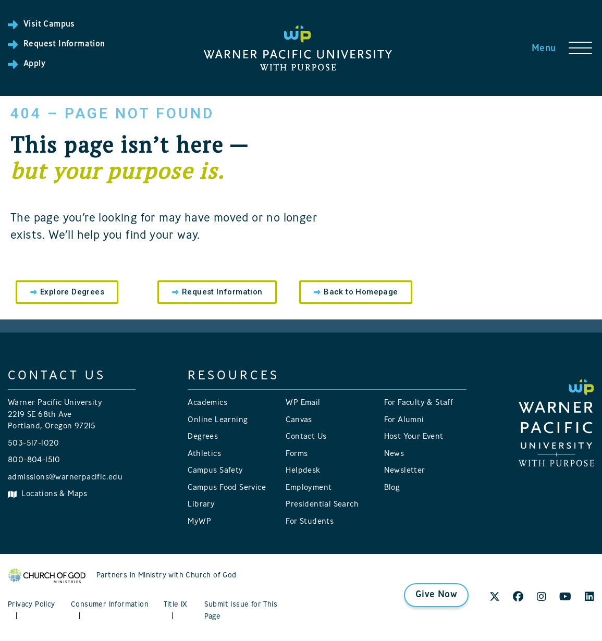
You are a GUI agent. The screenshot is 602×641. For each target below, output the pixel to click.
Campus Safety (215, 471)
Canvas (299, 420)
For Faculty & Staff (418, 403)
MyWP (199, 522)
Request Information (64, 44)
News (394, 454)
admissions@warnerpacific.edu (65, 478)
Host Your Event (414, 437)
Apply (34, 64)
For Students (310, 522)
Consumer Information (110, 605)
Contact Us (306, 437)
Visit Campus (49, 24)
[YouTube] (565, 597)
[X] (494, 597)
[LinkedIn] (589, 597)
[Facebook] (518, 597)
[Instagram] (541, 597)
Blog (392, 488)
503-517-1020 (33, 444)
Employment (308, 488)
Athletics (204, 454)
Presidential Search (322, 505)
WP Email (303, 403)
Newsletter (404, 471)
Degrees (203, 437)
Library (201, 505)
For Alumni (404, 420)
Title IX (176, 605)
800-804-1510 (34, 460)
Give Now (436, 595)
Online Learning (218, 420)
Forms (297, 454)
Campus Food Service (227, 488)
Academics (207, 403)
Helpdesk (303, 471)
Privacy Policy (31, 605)
